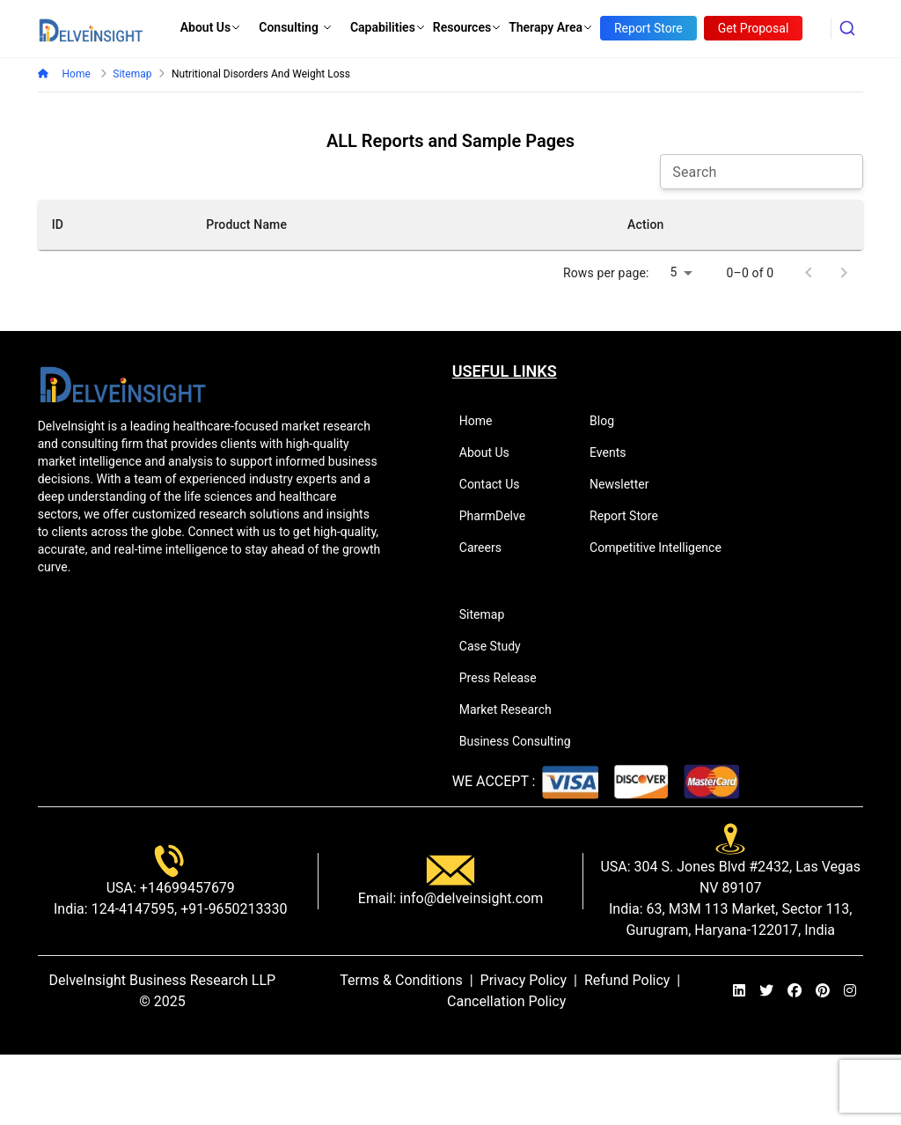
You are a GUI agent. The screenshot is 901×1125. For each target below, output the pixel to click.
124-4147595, (132, 909)
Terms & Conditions (401, 980)
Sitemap (489, 614)
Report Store (631, 516)
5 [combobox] (674, 272)
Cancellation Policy (506, 1001)
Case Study (497, 646)
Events (615, 452)
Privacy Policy (524, 980)
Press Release (505, 678)
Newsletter (626, 484)
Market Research (513, 709)
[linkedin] (739, 991)
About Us (211, 27)
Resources (467, 27)
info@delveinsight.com (469, 898)
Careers (487, 547)
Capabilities (388, 27)
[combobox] (847, 28)
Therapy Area (551, 27)
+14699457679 (185, 887)
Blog (609, 421)
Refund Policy (627, 980)
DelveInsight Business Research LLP (162, 980)
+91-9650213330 (232, 909)
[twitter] (766, 991)
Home (76, 74)
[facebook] (794, 991)
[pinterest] (823, 991)
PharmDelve (499, 516)
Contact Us (497, 484)
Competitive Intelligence (663, 547)
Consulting (296, 27)
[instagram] (850, 991)
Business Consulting (522, 741)
